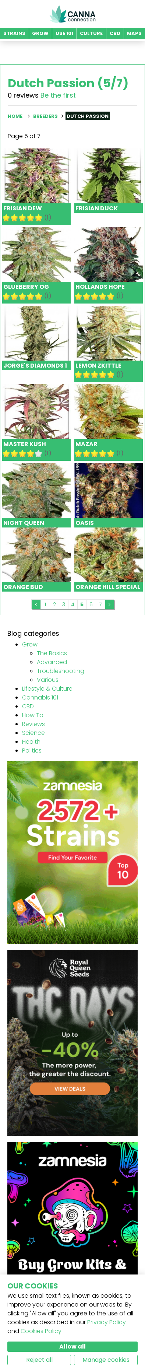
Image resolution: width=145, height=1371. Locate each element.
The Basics (52, 653)
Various (48, 680)
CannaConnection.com (72, 14)
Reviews (33, 724)
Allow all (72, 1346)
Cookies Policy (41, 1331)
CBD (28, 706)
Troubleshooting (60, 671)
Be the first (58, 95)
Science (33, 733)
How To (32, 715)
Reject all (39, 1360)
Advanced (52, 662)
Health (31, 741)
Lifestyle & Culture (47, 688)
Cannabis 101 (40, 697)
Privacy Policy (106, 1322)
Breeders (45, 116)
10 (39, 217)
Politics (32, 750)
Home (15, 116)
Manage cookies (106, 1360)
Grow (30, 644)
